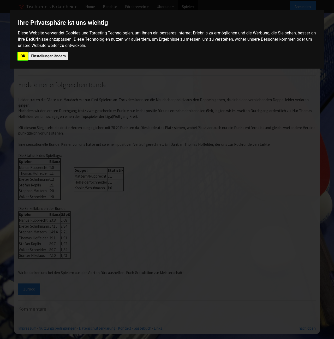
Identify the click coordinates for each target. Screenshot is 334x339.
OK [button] (22, 56)
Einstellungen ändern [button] (48, 56)
